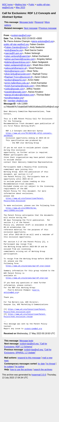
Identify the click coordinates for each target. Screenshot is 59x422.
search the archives (43, 369)
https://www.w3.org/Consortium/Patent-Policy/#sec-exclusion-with (25, 310)
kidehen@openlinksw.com (17, 62)
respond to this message (29, 358)
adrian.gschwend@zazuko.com (19, 59)
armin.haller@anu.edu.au (17, 83)
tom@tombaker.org (14, 98)
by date (41, 364)
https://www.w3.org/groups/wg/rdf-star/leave (28, 266)
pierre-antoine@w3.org (42, 41)
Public (31, 4)
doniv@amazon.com (14, 71)
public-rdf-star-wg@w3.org (16, 44)
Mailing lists (20, 4)
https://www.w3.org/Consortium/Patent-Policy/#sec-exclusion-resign (25, 315)
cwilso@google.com (14, 89)
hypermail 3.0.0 (38, 375)
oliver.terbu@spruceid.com (17, 74)
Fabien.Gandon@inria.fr (16, 47)
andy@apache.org (13, 50)
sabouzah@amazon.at (15, 68)
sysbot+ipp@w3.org (20, 35)
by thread (50, 364)
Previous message (48, 28)
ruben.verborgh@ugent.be (17, 56)
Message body (26, 22)
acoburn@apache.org (15, 80)
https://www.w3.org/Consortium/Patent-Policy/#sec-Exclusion (24, 199)
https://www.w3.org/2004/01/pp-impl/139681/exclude (20, 209)
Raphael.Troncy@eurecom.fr (18, 77)
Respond (39, 22)
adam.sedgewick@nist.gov (17, 65)
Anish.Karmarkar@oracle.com (19, 86)
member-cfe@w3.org (17, 101)
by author (19, 366)
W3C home (7, 4)
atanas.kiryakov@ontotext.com (19, 95)
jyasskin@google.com (15, 92)
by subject (9, 366)
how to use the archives (21, 369)
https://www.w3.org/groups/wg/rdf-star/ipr (27, 278)
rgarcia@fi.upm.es (13, 53)
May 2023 (20, 7)
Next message (31, 28)
